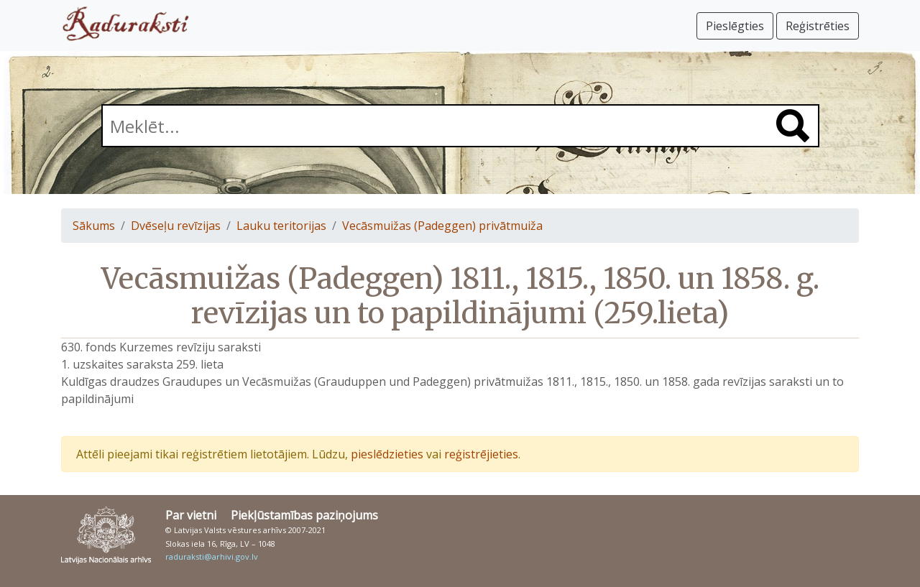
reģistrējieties (481, 454)
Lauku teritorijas (281, 226)
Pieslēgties (735, 26)
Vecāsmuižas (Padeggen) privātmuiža (442, 226)
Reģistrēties (818, 26)
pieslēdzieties (387, 454)
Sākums (94, 226)
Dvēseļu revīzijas (176, 226)
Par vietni (190, 515)
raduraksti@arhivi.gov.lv (211, 556)
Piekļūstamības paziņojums (304, 515)
